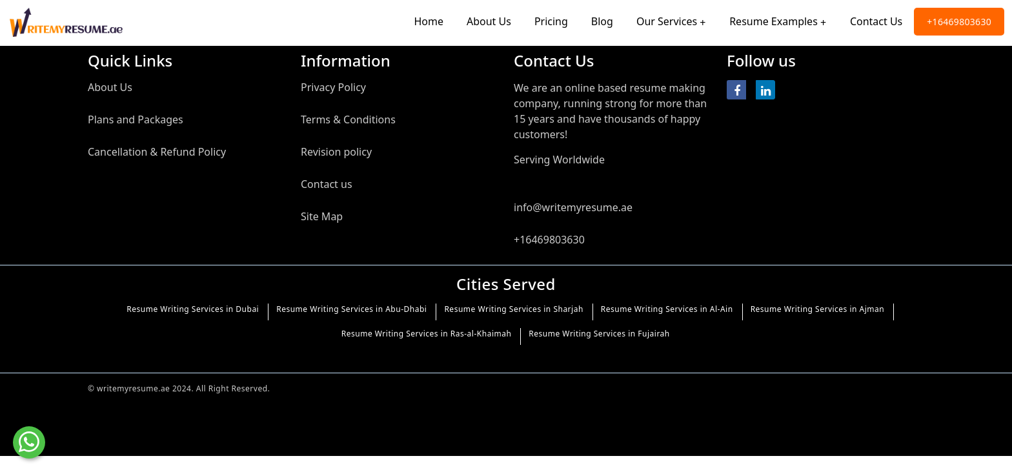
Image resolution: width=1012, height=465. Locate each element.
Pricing (551, 21)
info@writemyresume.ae (573, 207)
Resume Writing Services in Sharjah (513, 309)
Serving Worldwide (559, 159)
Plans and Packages (135, 119)
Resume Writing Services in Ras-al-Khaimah (426, 333)
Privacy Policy (333, 87)
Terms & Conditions (348, 119)
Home (428, 21)
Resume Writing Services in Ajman (818, 309)
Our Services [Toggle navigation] (666, 21)
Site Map (322, 216)
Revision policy (336, 152)
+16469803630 (959, 22)
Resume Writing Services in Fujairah (599, 333)
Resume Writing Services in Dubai (192, 309)
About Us (489, 21)
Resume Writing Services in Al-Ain (667, 309)
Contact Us (876, 21)
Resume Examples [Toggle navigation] (773, 21)
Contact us (326, 184)
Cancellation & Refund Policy (157, 152)
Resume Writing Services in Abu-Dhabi (351, 309)
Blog (602, 21)
